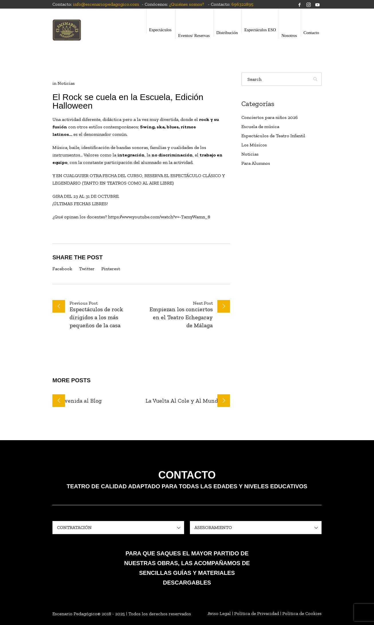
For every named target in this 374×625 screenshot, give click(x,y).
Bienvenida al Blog (77, 400)
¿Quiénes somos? (186, 4)
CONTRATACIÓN (74, 527)
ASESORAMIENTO (213, 527)
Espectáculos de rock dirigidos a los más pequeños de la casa (96, 317)
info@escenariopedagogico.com (106, 4)
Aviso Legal (219, 613)
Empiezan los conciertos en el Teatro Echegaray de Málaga (181, 317)
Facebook (62, 268)
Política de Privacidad (256, 613)
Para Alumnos (255, 163)
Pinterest (110, 268)
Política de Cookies (302, 613)
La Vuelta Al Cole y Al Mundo (183, 400)
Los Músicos (254, 145)
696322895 (242, 4)
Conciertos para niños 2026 (269, 117)
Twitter (87, 268)
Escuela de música (260, 126)
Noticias (66, 83)
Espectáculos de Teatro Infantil (273, 135)
